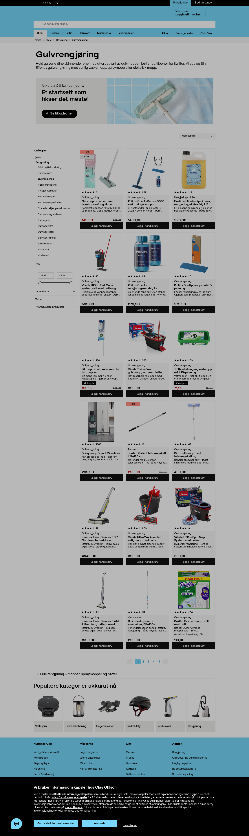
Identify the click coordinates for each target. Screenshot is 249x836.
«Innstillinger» (74, 807)
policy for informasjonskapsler (69, 797)
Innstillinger (130, 825)
